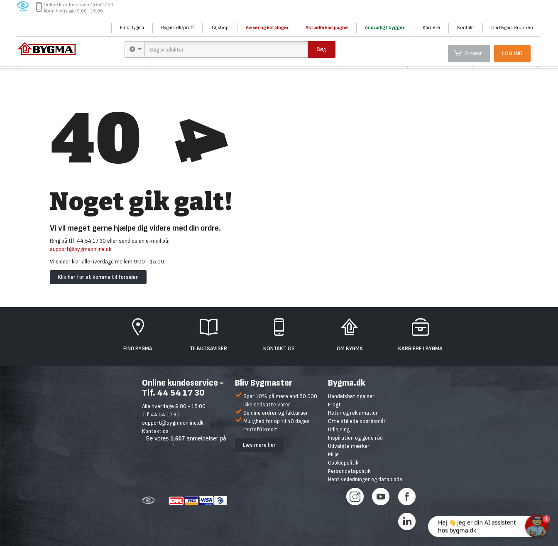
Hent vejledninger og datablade (365, 479)
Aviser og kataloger (267, 28)
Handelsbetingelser (351, 396)
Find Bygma (132, 28)
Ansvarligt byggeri (385, 28)
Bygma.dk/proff (177, 28)
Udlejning (339, 429)
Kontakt (465, 28)
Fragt (334, 404)
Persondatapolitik (349, 471)
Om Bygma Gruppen (512, 28)
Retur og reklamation (353, 412)
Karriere (431, 28)
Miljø (333, 454)
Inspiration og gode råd (355, 437)
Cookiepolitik (343, 462)
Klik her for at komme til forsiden (98, 276)
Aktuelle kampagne (327, 28)
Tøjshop (220, 28)
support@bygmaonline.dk (80, 249)
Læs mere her (259, 444)
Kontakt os (155, 431)
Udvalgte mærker (349, 446)
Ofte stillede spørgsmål (356, 421)
